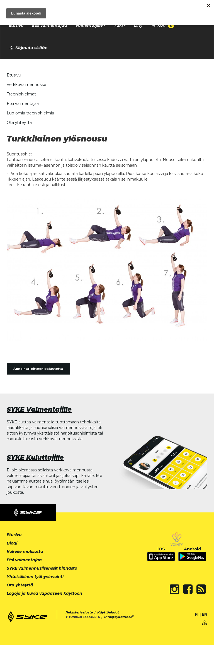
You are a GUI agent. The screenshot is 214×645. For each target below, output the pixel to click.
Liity (138, 25)
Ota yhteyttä (19, 122)
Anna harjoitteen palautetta (38, 369)
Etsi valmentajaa (49, 25)
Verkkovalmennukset (27, 84)
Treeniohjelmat (21, 94)
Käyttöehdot (108, 612)
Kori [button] (162, 25)
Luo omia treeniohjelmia (30, 113)
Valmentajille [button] (91, 25)
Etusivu (16, 25)
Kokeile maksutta (25, 551)
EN (204, 614)
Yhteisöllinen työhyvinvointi (35, 576)
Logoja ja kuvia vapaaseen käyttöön (44, 593)
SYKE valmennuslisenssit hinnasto (42, 568)
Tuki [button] (120, 25)
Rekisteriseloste (79, 612)
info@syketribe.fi (118, 617)
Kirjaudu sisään (28, 47)
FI (196, 614)
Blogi (12, 543)
